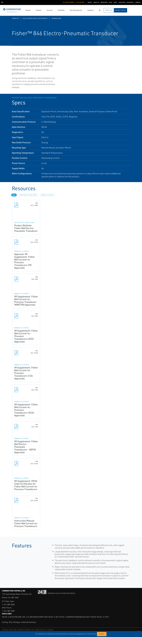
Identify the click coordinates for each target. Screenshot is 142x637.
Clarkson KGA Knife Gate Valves (41, 617)
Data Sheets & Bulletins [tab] (28, 195)
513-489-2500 (13, 597)
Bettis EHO (61, 617)
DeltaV (4, 617)
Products (15, 18)
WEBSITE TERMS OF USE (26, 630)
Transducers (56, 18)
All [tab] (14, 195)
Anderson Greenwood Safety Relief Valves (86, 617)
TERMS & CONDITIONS (9, 630)
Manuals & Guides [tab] (47, 195)
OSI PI (108, 617)
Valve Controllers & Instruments (35, 18)
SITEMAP (50, 630)
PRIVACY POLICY (41, 630)
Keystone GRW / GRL (18, 617)
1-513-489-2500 (9, 604)
